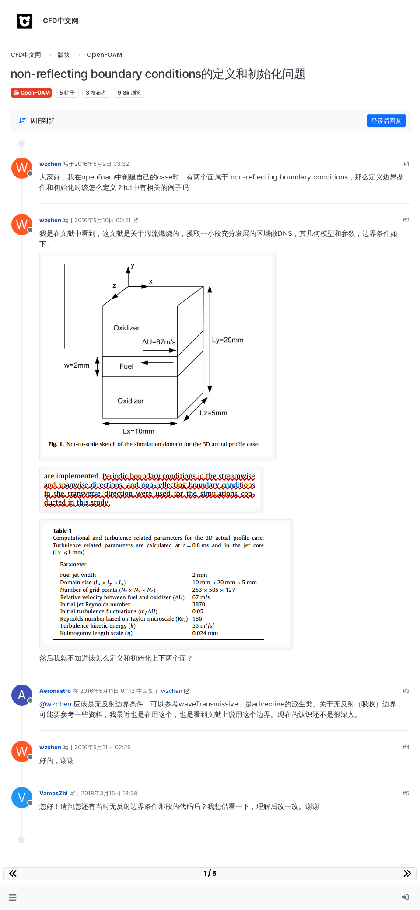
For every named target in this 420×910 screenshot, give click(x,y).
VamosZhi (53, 793)
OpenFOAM (31, 92)
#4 (406, 747)
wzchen (50, 163)
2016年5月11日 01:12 (107, 690)
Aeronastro (55, 690)
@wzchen (55, 703)
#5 (406, 793)
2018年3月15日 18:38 (109, 793)
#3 (406, 690)
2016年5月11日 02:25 (102, 747)
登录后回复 (386, 120)
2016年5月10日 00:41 (102, 220)
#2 (406, 220)
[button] (12, 897)
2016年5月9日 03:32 (101, 163)
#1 (406, 163)
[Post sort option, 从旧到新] (36, 120)
